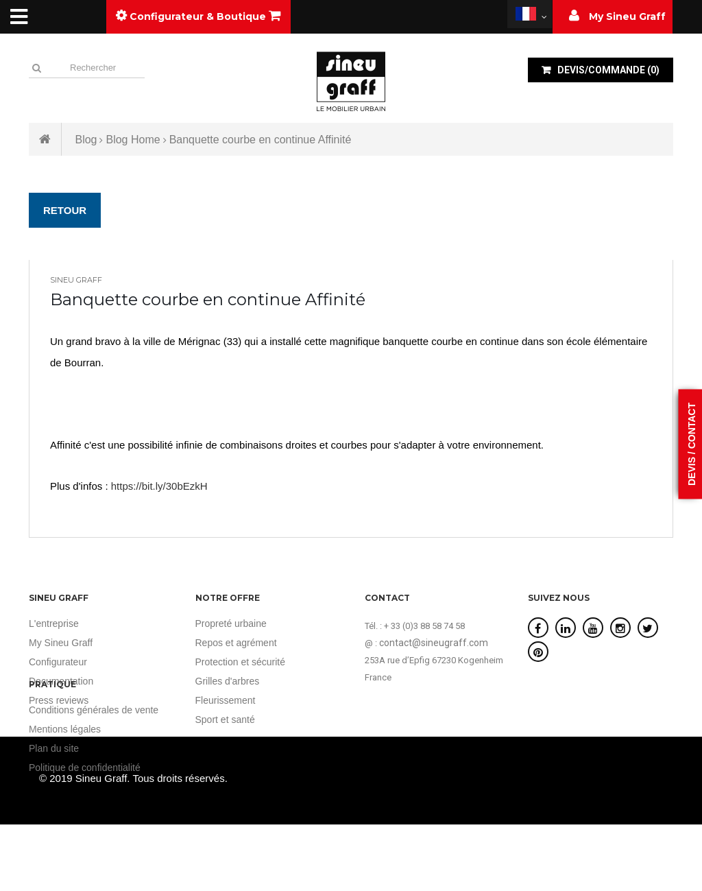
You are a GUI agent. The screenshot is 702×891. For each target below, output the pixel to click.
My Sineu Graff (61, 642)
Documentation (61, 681)
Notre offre (227, 598)
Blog (86, 139)
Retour (64, 210)
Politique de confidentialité (584, 767)
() (607, 69)
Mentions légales (564, 729)
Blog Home (133, 139)
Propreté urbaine (231, 623)
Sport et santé (225, 719)
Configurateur (58, 661)
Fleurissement (225, 700)
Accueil (45, 139)
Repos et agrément (236, 642)
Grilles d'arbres (227, 681)
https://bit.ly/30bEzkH (159, 486)
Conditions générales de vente (592, 709)
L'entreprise (54, 623)
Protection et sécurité (240, 661)
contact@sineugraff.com (433, 642)
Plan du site (553, 748)
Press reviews (58, 700)
